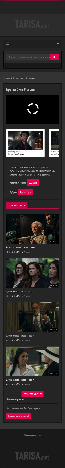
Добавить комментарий (18, 416)
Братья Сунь (25, 192)
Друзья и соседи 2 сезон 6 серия (20, 291)
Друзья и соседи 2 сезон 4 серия (20, 379)
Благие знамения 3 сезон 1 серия (20, 247)
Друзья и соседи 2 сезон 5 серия (20, 335)
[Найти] (54, 57)
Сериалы (33, 182)
